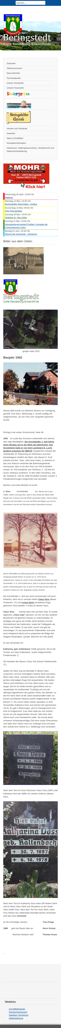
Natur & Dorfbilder (15, 138)
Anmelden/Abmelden (16, 143)
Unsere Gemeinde (15, 83)
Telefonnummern (14, 68)
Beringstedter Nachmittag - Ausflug (21, 204)
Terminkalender (14, 78)
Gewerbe (11, 133)
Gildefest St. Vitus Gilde (16, 217)
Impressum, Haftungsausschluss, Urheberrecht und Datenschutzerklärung (30, 149)
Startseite (11, 63)
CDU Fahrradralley (13, 211)
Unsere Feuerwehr (15, 88)
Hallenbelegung (16, 1018)
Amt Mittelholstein (17, 1009)
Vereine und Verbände (17, 128)
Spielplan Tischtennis (18, 1015)
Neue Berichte (13, 73)
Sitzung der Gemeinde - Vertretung (21, 234)
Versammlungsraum (18, 1012)
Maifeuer (9, 197)
